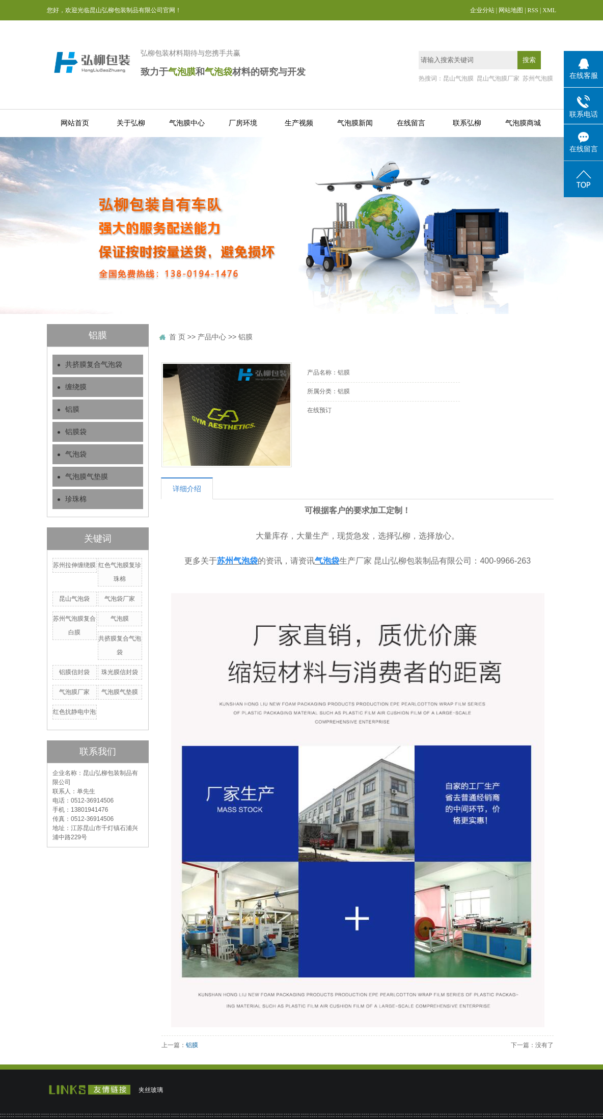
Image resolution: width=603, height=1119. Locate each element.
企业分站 (482, 10)
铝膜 (72, 409)
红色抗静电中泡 (74, 711)
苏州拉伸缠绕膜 (74, 565)
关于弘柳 (131, 123)
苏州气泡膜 (538, 78)
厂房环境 (243, 123)
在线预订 (319, 410)
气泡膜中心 (187, 123)
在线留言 (411, 123)
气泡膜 (120, 618)
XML (549, 10)
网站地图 (511, 10)
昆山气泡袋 (74, 598)
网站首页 (75, 123)
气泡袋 (76, 454)
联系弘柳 (467, 123)
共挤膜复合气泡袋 (93, 364)
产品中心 (212, 337)
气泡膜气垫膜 (86, 477)
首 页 (177, 337)
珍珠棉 (76, 499)
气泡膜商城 (523, 123)
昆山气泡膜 (458, 78)
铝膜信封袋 (74, 672)
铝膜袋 (76, 432)
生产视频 (299, 123)
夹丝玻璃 (151, 1090)
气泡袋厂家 (119, 598)
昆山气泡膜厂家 (498, 78)
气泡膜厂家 (74, 692)
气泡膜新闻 (355, 123)
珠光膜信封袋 (119, 672)
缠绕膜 (76, 387)
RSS (533, 10)
